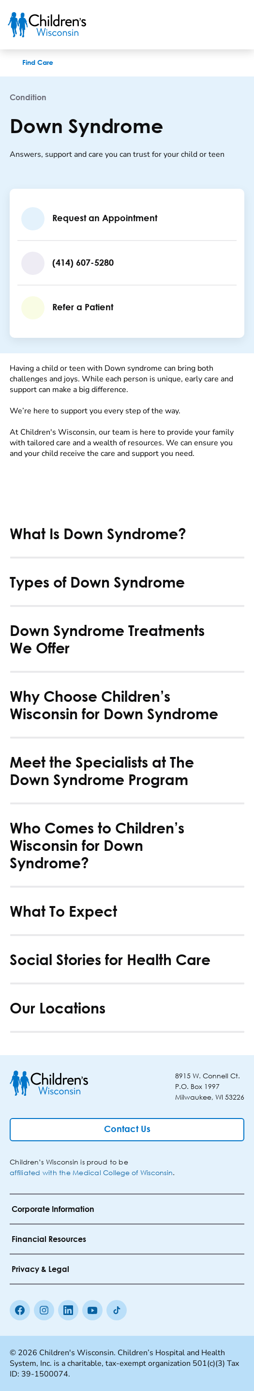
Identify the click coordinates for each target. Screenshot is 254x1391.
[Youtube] (92, 1310)
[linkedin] (68, 1310)
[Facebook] (20, 1310)
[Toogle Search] (209, 24)
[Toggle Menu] (234, 24)
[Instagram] (44, 1310)
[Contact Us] (127, 1129)
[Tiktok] (116, 1310)
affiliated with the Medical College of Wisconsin (91, 1172)
